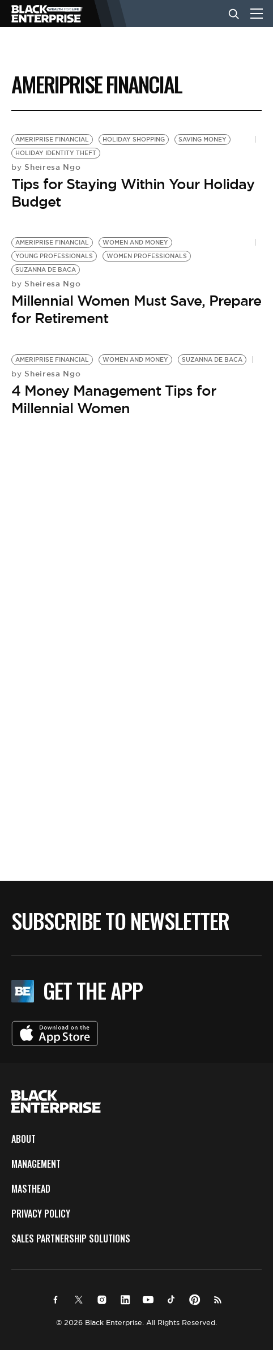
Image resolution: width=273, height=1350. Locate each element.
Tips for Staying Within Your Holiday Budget (132, 193)
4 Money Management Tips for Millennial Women (113, 399)
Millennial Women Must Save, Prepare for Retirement (136, 309)
